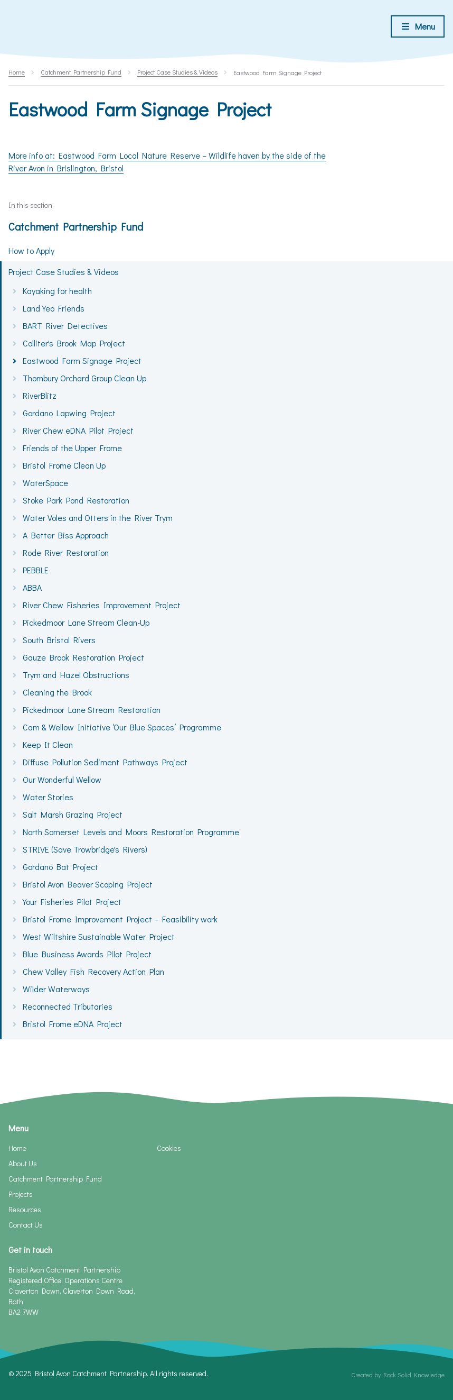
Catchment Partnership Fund (75, 226)
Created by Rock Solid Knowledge (398, 1374)
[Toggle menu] (418, 26)
